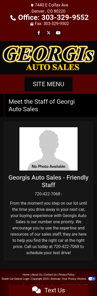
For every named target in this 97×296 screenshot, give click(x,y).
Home (26, 274)
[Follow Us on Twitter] (49, 33)
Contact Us (50, 274)
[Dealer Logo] (48, 57)
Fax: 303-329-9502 (52, 23)
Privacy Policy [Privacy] (66, 274)
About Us (37, 274)
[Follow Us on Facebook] (39, 33)
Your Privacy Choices (78, 278)
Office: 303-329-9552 (53, 17)
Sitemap (55, 278)
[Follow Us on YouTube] (58, 33)
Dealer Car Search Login (15, 278)
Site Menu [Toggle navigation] (48, 84)
